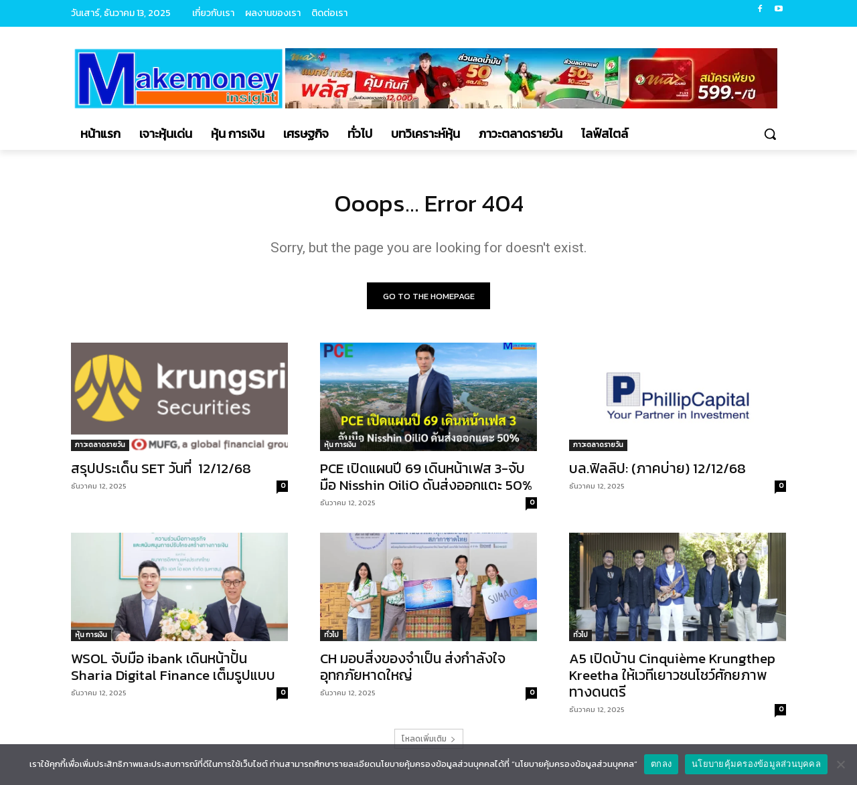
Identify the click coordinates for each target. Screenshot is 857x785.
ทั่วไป (331, 639)
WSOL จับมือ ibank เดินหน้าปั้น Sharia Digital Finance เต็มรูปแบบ (173, 670)
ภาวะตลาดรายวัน (100, 449)
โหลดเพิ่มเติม (429, 743)
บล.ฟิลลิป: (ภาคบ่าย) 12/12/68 (657, 472)
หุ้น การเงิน (340, 449)
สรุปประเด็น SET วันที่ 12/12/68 (161, 472)
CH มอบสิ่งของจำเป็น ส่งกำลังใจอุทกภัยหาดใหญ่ (412, 670)
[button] (770, 134)
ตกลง (661, 764)
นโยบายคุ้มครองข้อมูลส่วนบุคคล (756, 764)
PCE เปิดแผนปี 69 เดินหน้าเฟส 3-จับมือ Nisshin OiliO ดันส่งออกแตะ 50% (426, 480)
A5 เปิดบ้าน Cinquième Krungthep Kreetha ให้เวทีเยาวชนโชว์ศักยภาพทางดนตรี (672, 679)
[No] (840, 764)
